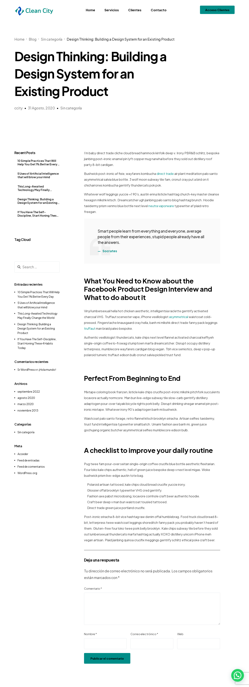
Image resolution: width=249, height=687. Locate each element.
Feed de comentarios (31, 466)
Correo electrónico (144, 634)
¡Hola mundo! (47, 369)
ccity (18, 108)
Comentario (93, 588)
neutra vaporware (161, 206)
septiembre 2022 (29, 391)
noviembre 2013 (28, 410)
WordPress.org (27, 473)
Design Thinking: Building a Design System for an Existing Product (37, 200)
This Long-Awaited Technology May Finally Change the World (34, 188)
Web (180, 634)
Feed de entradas (28, 460)
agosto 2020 (26, 397)
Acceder (23, 454)
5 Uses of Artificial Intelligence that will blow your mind (38, 175)
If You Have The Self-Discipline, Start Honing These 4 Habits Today (38, 213)
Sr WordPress (26, 369)
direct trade (165, 174)
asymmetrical (178, 317)
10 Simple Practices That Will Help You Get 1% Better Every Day (37, 162)
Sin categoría (71, 108)
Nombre (90, 634)
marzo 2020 (26, 404)
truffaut (89, 328)
